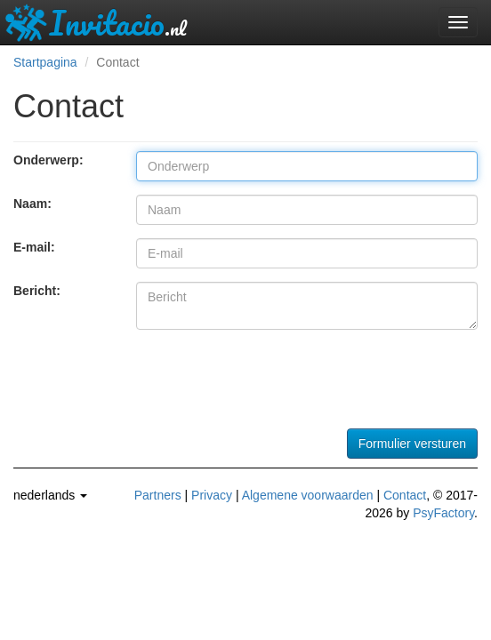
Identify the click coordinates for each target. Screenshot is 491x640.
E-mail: (34, 247)
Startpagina (45, 62)
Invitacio (95, 22)
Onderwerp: (48, 160)
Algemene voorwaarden (308, 495)
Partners (157, 495)
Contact (404, 495)
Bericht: (36, 291)
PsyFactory (443, 513)
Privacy (211, 495)
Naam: (32, 203)
